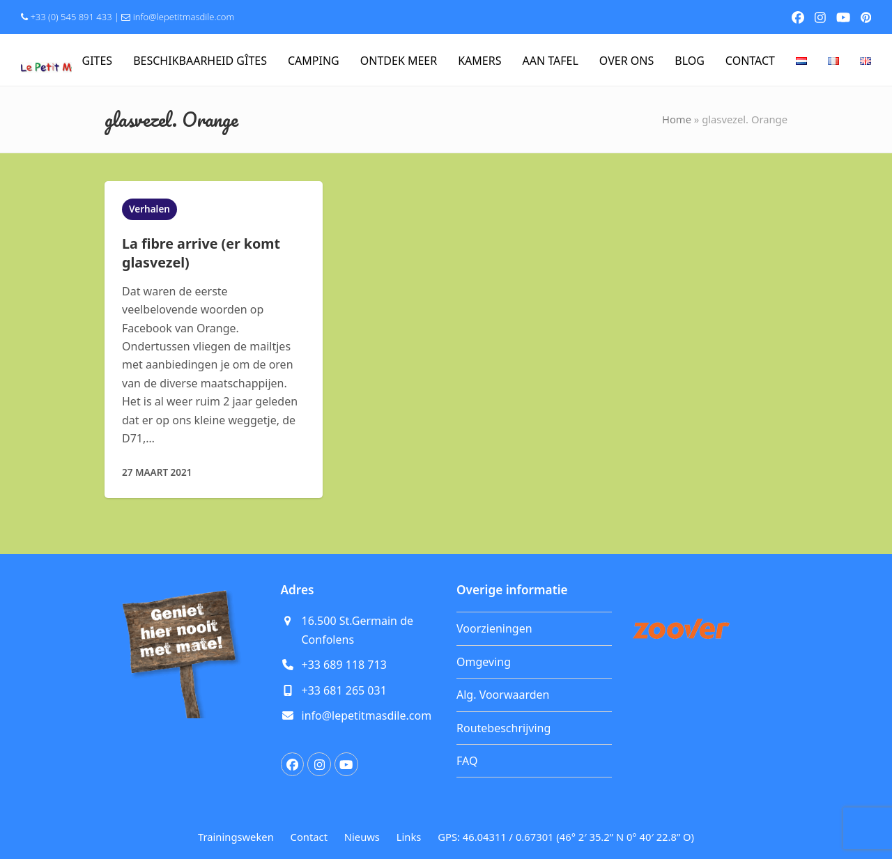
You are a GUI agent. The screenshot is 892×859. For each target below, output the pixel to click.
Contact (309, 837)
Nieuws (362, 837)
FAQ (466, 760)
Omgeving (483, 662)
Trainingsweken (236, 837)
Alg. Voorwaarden (502, 694)
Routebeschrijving (503, 728)
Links (409, 837)
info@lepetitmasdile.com (183, 16)
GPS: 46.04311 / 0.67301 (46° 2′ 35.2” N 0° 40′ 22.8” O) (566, 837)
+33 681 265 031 (344, 690)
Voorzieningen (494, 628)
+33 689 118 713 (344, 664)
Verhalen (149, 209)
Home (676, 119)
